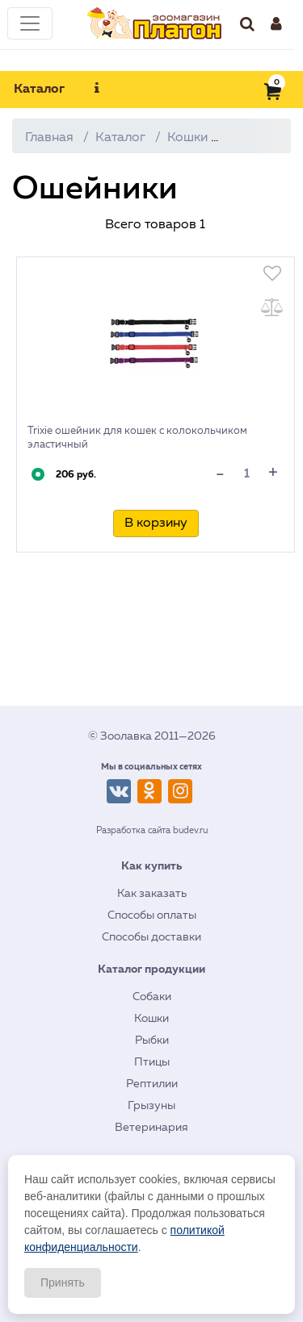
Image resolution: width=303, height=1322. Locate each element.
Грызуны (151, 1105)
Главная (49, 137)
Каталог (39, 89)
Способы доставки (151, 937)
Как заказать (152, 893)
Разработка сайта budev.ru (152, 830)
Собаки (152, 997)
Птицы (152, 1062)
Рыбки (152, 1040)
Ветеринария (151, 1127)
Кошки (187, 137)
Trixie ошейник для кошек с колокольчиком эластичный (137, 438)
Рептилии (152, 1084)
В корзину (155, 523)
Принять (62, 1282)
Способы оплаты (151, 915)
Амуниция (260, 137)
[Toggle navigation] (30, 23)
